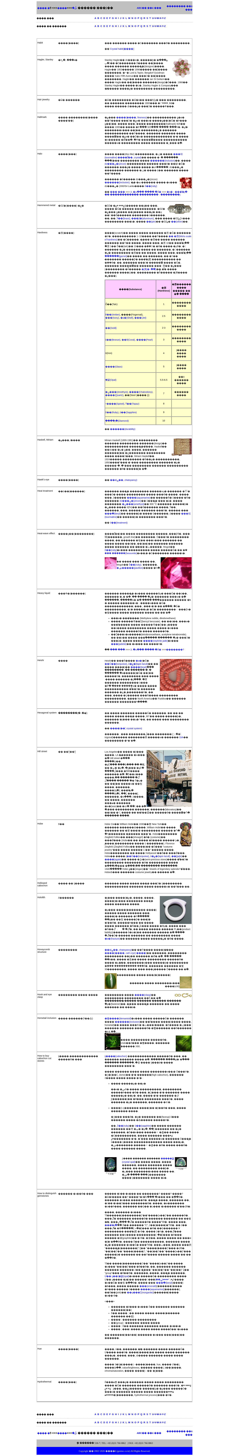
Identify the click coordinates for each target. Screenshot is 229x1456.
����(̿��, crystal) (129, 157)
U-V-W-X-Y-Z (159, 18)
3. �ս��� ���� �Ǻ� (145, 192)
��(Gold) (111, 328)
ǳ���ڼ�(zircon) (115, 164)
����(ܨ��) (162, 1279)
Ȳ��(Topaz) (132, 403)
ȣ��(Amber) (112, 314)
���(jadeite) (119, 644)
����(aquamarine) (138, 497)
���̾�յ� (111, 1225)
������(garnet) (116, 256)
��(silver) (177, 221)
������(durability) (122, 429)
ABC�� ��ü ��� (149, 8)
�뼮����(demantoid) (118, 1018)
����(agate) (113, 859)
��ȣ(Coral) (128, 339)
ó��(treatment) (119, 522)
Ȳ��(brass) (123, 218)
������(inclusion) (162, 160)
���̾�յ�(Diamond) (117, 421)
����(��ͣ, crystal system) (126, 728)
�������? (175, 649)
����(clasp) (143, 995)
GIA (181, 737)
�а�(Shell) (126, 318)
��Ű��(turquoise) (116, 664)
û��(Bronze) (112, 339)
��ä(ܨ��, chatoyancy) (123, 480)
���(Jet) (140, 318)
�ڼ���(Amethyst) (116, 392)
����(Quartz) (114, 395)
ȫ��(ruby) (151, 186)
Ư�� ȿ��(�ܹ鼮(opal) (117, 1276)
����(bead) (139, 667)
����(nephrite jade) (155, 641)
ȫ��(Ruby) (111, 412)
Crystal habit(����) (122, 49)
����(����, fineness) (131, 117)
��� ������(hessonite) (121, 553)
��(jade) (176, 856)
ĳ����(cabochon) (116, 1056)
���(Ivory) (112, 318)
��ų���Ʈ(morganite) (140, 1292)
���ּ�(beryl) (113, 513)
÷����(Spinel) (114, 403)
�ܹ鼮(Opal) (110, 380)
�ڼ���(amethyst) (133, 504)
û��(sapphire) (143, 1126)
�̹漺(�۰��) (149, 269)
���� (62, 8)
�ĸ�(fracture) (112, 938)
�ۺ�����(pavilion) (130, 568)
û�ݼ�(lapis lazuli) (138, 664)
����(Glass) (113, 366)
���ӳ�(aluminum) (142, 218)
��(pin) (151, 221)
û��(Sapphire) (128, 412)
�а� (139, 660)
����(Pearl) (144, 339)
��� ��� (117, 192)
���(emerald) (148, 1286)
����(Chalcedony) (141, 392)
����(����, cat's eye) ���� (125, 953)
